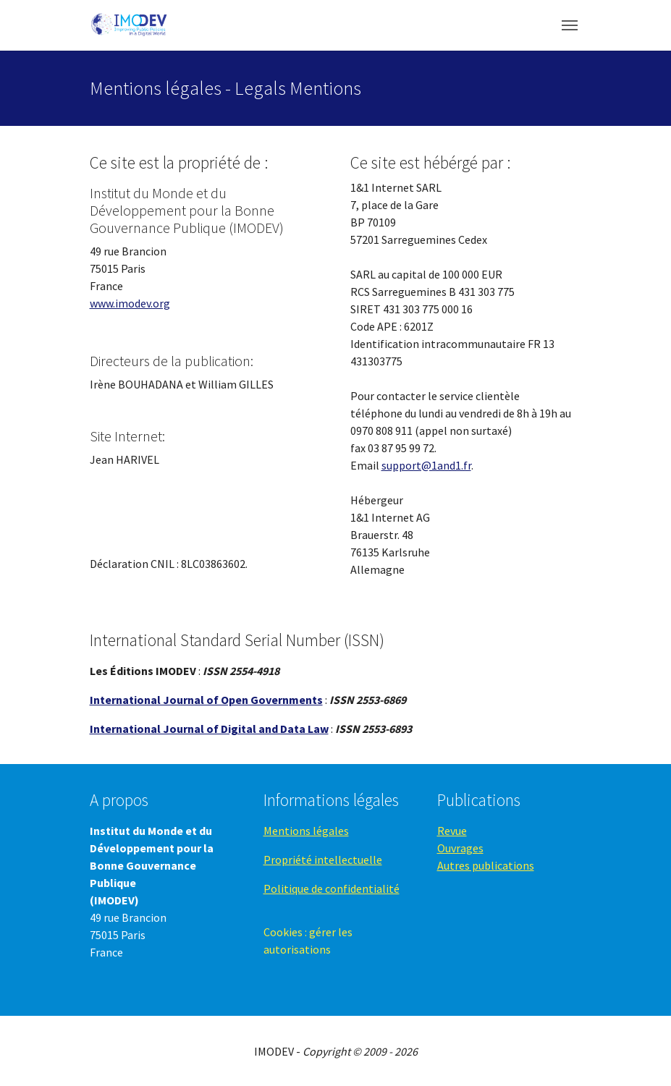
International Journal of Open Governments (206, 699)
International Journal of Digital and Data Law (209, 728)
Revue (452, 830)
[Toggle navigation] (569, 25)
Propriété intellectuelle (322, 859)
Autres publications (485, 865)
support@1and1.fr (426, 465)
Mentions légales (306, 830)
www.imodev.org (130, 303)
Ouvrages (460, 848)
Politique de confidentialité (331, 888)
